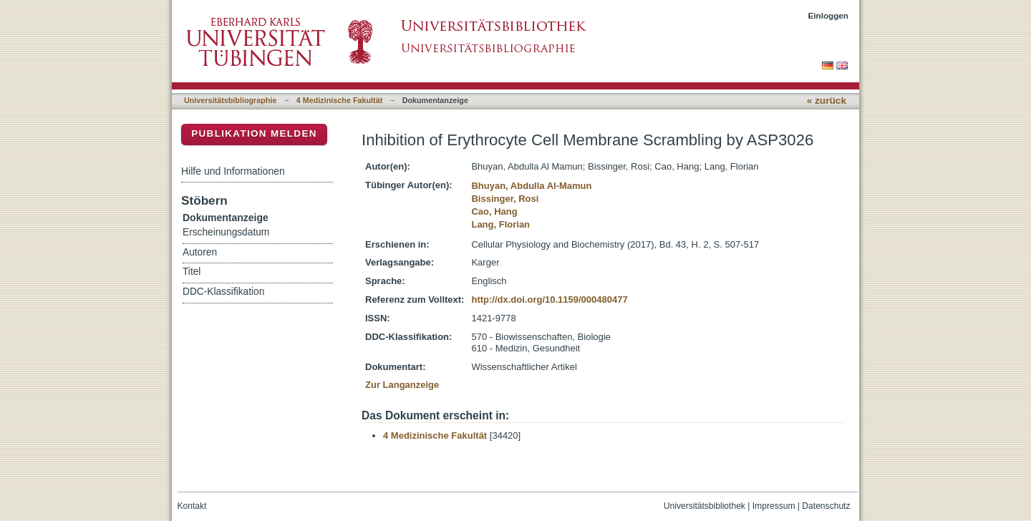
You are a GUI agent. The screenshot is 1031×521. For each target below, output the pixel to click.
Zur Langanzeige (402, 384)
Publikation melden (254, 133)
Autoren (200, 252)
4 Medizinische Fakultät (339, 100)
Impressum (773, 506)
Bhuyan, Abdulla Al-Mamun (531, 185)
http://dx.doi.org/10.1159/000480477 (549, 299)
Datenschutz (826, 506)
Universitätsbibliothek (704, 506)
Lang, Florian (500, 224)
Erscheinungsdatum (226, 232)
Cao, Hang (494, 211)
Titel (191, 271)
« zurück (826, 100)
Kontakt (192, 506)
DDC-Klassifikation (223, 291)
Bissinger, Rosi (504, 198)
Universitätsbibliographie (230, 100)
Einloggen (828, 15)
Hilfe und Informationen (233, 171)
